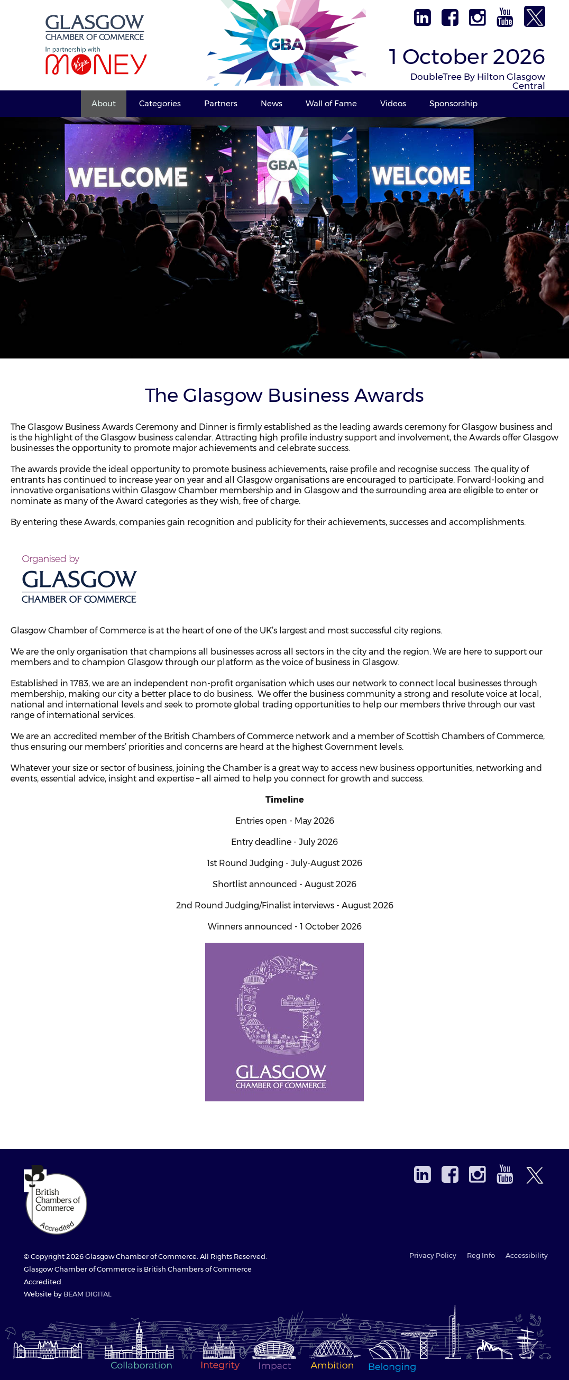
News (271, 103)
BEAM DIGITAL (87, 1294)
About (103, 103)
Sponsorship (453, 103)
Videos (393, 103)
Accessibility (527, 1255)
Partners (220, 103)
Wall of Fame (331, 103)
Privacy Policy (432, 1255)
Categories (160, 103)
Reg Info (481, 1255)
